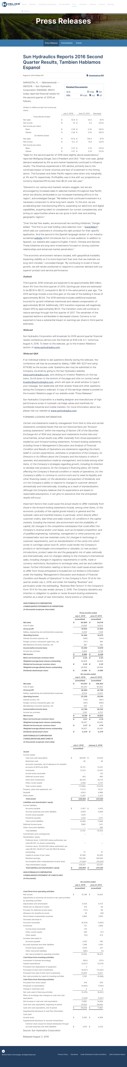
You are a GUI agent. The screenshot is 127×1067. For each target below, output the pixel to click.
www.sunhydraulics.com (47, 354)
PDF (99, 98)
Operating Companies (47, 4)
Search (27, 11)
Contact (101, 4)
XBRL (68, 102)
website (38, 244)
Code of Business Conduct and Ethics (93, 1061)
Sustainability (64, 4)
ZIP (99, 101)
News (74, 4)
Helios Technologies (14, 1061)
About (24, 4)
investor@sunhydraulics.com (38, 388)
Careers (93, 4)
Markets (32, 4)
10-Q (68, 98)
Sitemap (110, 4)
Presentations (67, 49)
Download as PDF (95, 82)
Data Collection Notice (117, 1061)
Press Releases (51, 49)
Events (79, 49)
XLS (92, 101)
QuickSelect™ (91, 233)
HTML (90, 98)
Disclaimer (74, 1061)
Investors (83, 4)
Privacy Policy (63, 1061)
